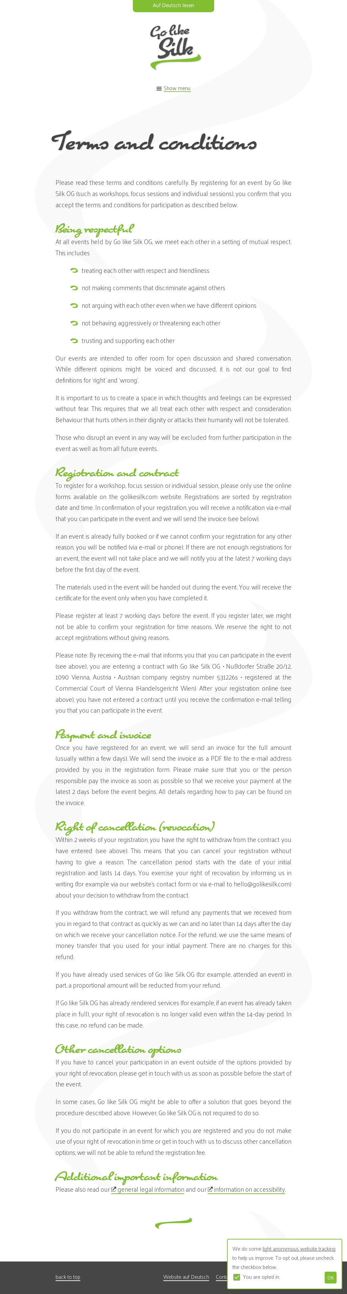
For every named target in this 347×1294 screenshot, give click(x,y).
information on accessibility (249, 1189)
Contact (224, 1276)
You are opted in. (261, 1276)
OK (330, 1277)
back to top (68, 1276)
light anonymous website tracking (299, 1248)
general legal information (151, 1189)
